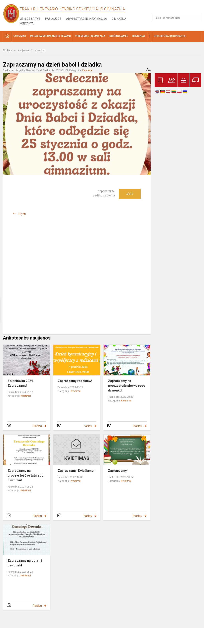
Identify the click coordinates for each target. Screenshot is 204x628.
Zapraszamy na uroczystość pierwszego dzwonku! (126, 385)
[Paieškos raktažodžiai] (176, 17)
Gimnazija (119, 18)
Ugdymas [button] (19, 35)
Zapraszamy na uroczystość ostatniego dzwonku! (25, 475)
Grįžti (22, 214)
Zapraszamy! (118, 471)
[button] (174, 8)
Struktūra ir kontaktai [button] (170, 35)
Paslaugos (53, 18)
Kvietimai (40, 50)
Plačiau (37, 426)
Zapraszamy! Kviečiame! (76, 471)
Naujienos (24, 50)
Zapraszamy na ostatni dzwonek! (25, 563)
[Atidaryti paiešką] (196, 17)
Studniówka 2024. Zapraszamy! (21, 383)
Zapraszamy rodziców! (75, 381)
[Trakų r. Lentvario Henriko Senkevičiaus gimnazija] (11, 13)
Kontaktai (27, 23)
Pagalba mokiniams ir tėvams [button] (50, 35)
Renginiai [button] (138, 35)
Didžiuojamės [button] (118, 35)
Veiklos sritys (30, 18)
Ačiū (129, 194)
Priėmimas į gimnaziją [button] (90, 35)
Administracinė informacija (86, 18)
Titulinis (7, 50)
